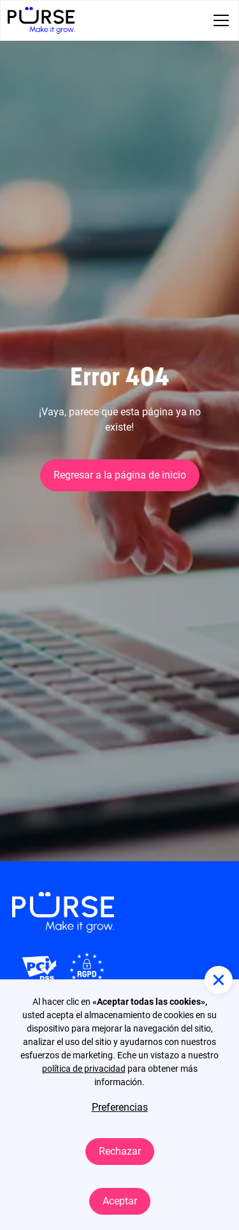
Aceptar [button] (120, 1201)
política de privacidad (84, 1068)
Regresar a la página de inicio (120, 475)
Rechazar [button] (120, 1151)
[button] (218, 20)
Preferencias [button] (120, 1107)
